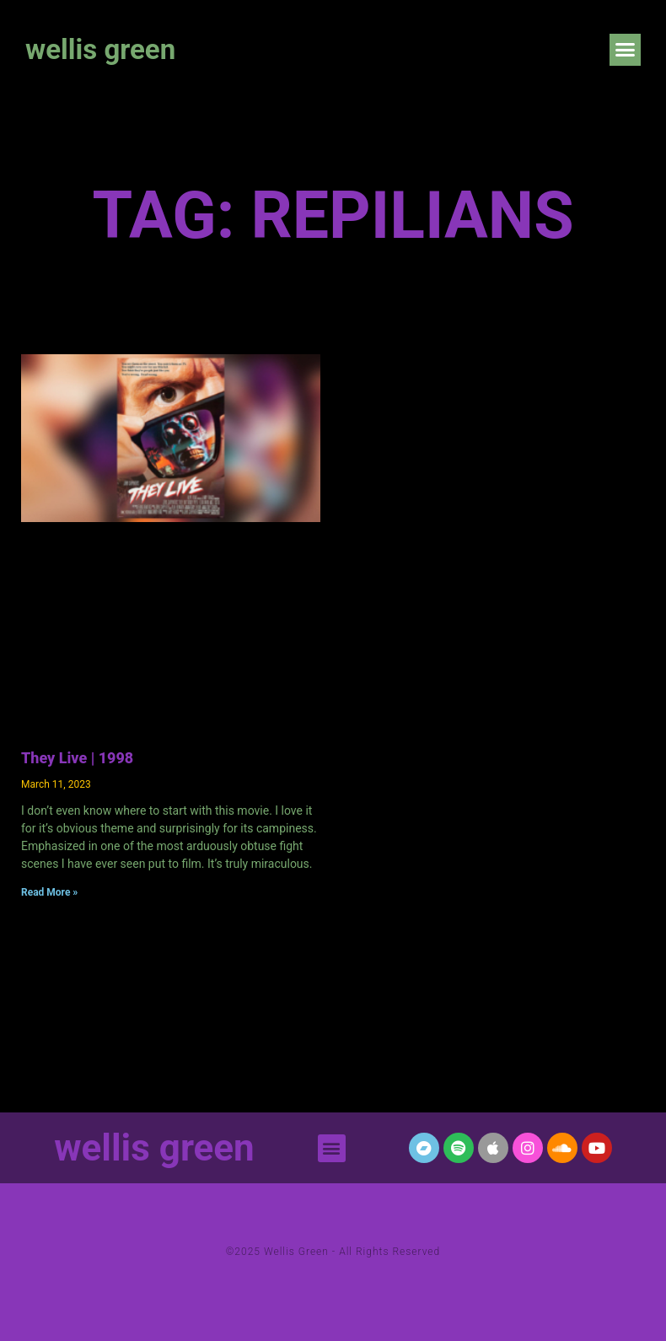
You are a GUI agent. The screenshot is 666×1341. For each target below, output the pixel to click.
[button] (626, 50)
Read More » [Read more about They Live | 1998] (49, 892)
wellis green (100, 49)
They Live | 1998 (77, 758)
